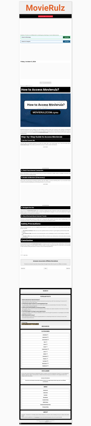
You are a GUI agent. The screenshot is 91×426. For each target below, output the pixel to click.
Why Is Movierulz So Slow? (28, 315)
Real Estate (44, 363)
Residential (44, 365)
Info (27, 255)
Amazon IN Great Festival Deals (45, 16)
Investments (44, 349)
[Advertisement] (45, 26)
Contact (45, 395)
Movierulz (45, 390)
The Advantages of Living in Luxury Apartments (34, 311)
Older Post (68, 268)
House (44, 346)
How (24, 255)
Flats (45, 342)
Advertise (45, 392)
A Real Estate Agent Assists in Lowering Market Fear (35, 303)
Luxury (44, 351)
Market (44, 353)
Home (46, 268)
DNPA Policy (45, 402)
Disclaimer (45, 397)
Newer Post (23, 268)
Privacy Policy (45, 407)
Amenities (45, 334)
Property (44, 358)
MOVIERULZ (47, 420)
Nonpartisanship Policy (45, 404)
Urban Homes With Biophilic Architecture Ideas (33, 307)
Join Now (66, 37)
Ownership (45, 356)
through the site (40, 132)
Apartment (44, 337)
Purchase (45, 361)
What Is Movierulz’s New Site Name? (31, 299)
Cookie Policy (45, 399)
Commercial (44, 339)
